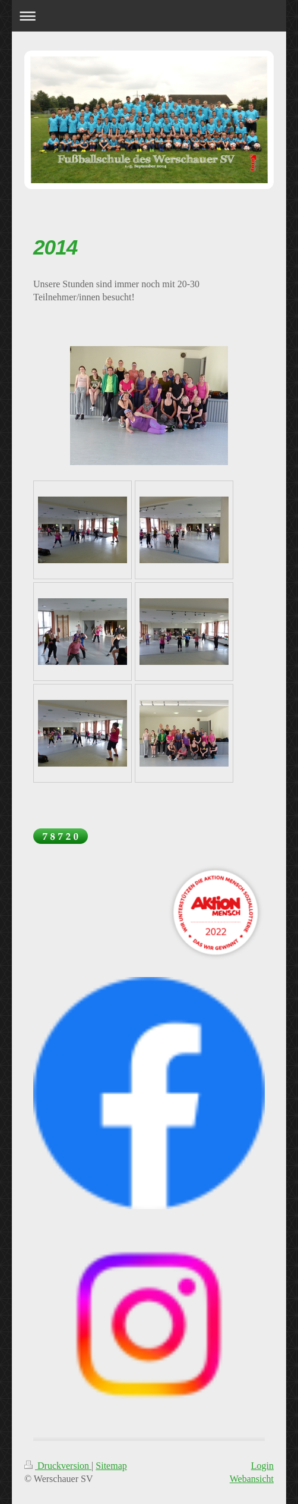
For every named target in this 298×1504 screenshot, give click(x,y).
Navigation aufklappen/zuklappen (149, 16)
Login (262, 1466)
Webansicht (252, 1479)
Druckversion (57, 1466)
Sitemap (111, 1466)
